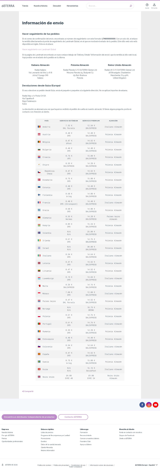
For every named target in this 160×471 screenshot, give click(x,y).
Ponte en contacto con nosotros (130, 432)
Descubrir (57, 6)
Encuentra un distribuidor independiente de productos (29, 417)
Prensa (4, 438)
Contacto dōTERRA (73, 417)
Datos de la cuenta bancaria (51, 444)
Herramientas (72, 6)
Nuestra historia (40, 6)
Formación (84, 432)
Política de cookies (44, 465)
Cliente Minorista (47, 447)
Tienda (25, 6)
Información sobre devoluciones (101, 465)
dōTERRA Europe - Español (145, 465)
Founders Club (85, 441)
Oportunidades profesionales (12, 441)
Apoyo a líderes (85, 444)
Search (131, 6)
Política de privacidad (61, 465)
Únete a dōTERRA (125, 438)
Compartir (28, 391)
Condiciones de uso (78, 465)
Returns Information (48, 450)
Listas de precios (47, 432)
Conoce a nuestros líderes (89, 438)
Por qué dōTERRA (8, 435)
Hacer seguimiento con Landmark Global (39, 49)
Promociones (46, 438)
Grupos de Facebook (126, 435)
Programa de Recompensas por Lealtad (55, 435)
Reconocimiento (86, 435)
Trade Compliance (75, 467)
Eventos (44, 441)
